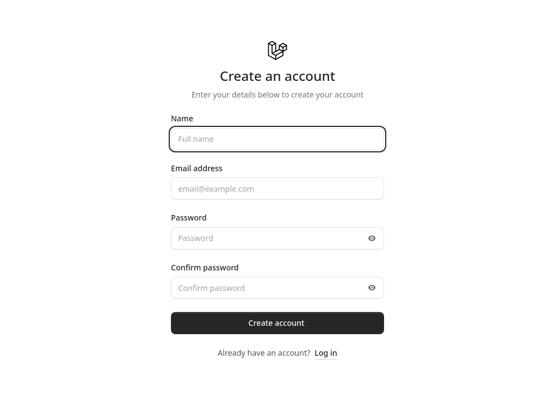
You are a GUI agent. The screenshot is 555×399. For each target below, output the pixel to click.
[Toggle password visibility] (372, 238)
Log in (326, 352)
